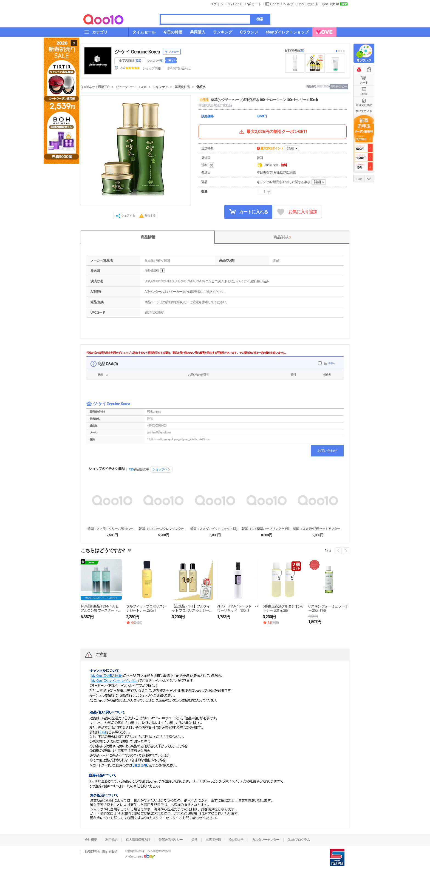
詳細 (290, 148)
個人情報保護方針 (138, 840)
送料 (208, 165)
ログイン (217, 4)
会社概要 (91, 840)
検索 (259, 19)
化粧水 (200, 87)
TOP (359, 179)
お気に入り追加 (297, 212)
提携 (194, 840)
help (162, 270)
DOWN (369, 178)
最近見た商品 (364, 105)
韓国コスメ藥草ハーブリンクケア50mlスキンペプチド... (266, 529)
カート (364, 82)
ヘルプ (288, 4)
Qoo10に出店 (308, 4)
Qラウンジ (364, 60)
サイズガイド (364, 111)
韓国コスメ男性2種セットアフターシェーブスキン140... (318, 529)
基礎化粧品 (182, 87)
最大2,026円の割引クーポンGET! (272, 131)
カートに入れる (248, 211)
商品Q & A (282, 237)
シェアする (128, 215)
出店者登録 (213, 840)
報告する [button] (150, 215)
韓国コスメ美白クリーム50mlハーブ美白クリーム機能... (112, 529)
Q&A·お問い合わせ (179, 68)
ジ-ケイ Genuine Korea (137, 52)
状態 (100, 374)
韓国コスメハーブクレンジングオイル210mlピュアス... (163, 529)
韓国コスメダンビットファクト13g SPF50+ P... (215, 529)
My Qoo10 (236, 4)
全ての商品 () (130, 61)
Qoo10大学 (330, 4)
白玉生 (204, 100)
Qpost (274, 4)
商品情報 (148, 237)
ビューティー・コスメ (131, 87)
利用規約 (111, 840)
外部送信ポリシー (171, 840)
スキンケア (160, 87)
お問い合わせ (327, 450)
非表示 (331, 363)
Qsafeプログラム (299, 840)
